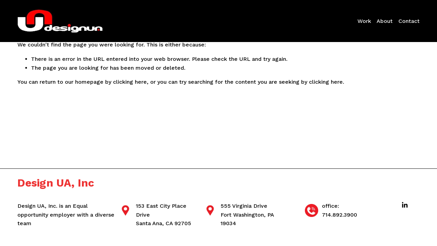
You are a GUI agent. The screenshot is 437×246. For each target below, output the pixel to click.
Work (364, 21)
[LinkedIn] (404, 205)
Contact (409, 21)
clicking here (130, 82)
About (385, 21)
